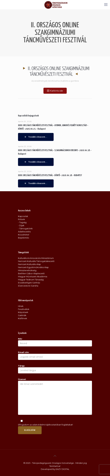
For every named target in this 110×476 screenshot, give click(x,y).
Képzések (23, 312)
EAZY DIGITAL (62, 469)
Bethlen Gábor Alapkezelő (31, 273)
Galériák (22, 315)
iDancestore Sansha (28, 285)
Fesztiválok (23, 309)
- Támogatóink (25, 228)
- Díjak (21, 225)
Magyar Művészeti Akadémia (32, 276)
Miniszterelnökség (27, 270)
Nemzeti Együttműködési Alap (33, 267)
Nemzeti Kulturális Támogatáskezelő (36, 261)
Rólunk (21, 219)
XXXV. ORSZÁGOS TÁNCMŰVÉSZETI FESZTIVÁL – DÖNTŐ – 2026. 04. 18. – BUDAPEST (50, 175)
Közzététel (23, 234)
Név (55, 342)
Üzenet (55, 396)
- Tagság (22, 222)
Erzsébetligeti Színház (29, 282)
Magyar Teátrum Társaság (31, 279)
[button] (55, 91)
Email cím (55, 355)
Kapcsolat (23, 216)
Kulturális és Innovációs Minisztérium (36, 258)
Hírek (20, 306)
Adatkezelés (24, 231)
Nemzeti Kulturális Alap (29, 264)
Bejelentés (23, 237)
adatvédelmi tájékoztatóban (46, 424)
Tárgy (55, 369)
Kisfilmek (22, 318)
